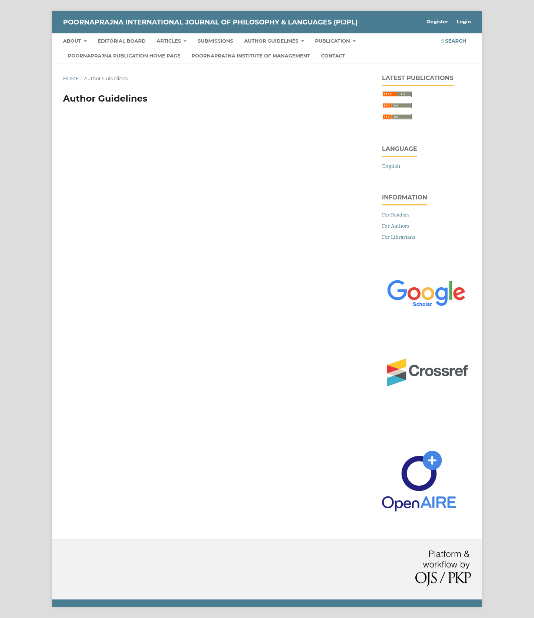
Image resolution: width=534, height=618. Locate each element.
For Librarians (398, 237)
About (73, 41)
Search (453, 41)
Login (464, 21)
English (391, 165)
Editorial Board (122, 41)
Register (437, 21)
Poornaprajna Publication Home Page (124, 56)
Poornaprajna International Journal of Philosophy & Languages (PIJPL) (210, 22)
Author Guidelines (272, 41)
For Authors (395, 225)
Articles (169, 41)
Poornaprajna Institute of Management (250, 56)
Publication (333, 41)
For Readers (395, 214)
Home (71, 78)
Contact (333, 56)
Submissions (215, 41)
